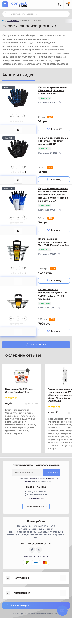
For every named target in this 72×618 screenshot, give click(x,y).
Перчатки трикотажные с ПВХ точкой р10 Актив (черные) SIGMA (53, 90)
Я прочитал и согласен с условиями (37, 480)
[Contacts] (59, 4)
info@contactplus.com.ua (36, 556)
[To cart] (54, 129)
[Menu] (5, 4)
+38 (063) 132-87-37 (37, 491)
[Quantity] (18, 130)
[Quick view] (11, 116)
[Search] (5, 14)
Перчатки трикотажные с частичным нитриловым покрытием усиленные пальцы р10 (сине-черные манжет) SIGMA (53, 194)
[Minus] (7, 130)
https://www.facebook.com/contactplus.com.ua (32, 549)
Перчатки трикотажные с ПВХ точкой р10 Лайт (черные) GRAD (53, 141)
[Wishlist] (18, 116)
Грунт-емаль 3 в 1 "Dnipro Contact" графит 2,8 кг (19, 391)
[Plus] (29, 130)
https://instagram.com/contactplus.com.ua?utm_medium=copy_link (39, 549)
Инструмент (13, 20)
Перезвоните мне (36, 498)
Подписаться (52, 472)
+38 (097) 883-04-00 (37, 494)
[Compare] (24, 116)
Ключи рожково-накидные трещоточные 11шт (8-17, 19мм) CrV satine (53, 242)
